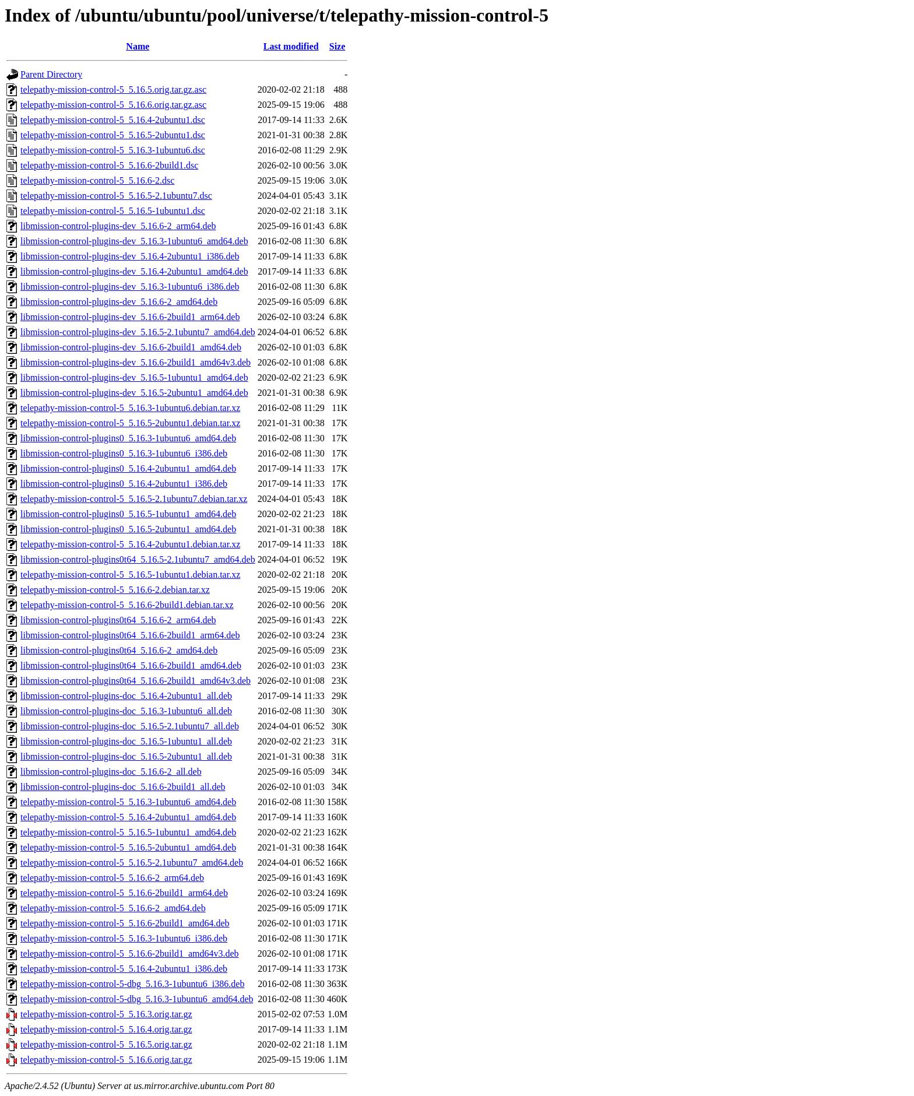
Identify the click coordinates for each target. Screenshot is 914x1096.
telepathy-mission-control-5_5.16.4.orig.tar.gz (106, 1029)
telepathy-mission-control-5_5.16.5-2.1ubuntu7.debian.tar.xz (133, 499)
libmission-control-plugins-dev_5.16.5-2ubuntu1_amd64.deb (134, 393)
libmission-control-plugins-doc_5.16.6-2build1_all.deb (123, 787)
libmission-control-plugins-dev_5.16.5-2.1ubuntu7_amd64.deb (137, 332)
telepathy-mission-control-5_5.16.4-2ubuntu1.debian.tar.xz (130, 544)
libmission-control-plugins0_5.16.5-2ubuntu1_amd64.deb (128, 529)
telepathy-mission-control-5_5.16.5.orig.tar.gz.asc (113, 89)
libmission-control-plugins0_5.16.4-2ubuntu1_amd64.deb (128, 468)
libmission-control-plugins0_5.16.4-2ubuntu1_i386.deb (123, 484)
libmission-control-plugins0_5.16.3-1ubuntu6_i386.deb (123, 453)
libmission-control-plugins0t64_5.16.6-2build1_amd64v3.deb (135, 681)
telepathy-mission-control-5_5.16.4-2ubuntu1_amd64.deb (128, 817)
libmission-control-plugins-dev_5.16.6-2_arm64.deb (118, 226)
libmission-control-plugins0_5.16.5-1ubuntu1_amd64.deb (128, 514)
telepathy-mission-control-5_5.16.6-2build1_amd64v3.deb (129, 953)
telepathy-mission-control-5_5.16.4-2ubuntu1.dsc (112, 120)
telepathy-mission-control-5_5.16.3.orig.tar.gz (106, 1014)
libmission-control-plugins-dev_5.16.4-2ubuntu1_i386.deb (130, 256)
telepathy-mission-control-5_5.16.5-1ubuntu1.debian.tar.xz (130, 574)
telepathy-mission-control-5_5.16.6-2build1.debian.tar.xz (127, 605)
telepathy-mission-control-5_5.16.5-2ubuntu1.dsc (112, 135)
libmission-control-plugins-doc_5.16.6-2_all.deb (111, 772)
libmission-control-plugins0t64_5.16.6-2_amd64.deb (118, 650)
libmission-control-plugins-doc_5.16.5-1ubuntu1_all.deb (126, 741)
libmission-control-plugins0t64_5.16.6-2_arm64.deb (118, 620)
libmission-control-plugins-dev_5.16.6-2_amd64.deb (118, 302)
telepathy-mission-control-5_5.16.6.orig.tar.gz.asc (113, 105)
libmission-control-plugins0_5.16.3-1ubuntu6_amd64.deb (128, 438)
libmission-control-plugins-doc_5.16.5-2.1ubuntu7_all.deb (129, 726)
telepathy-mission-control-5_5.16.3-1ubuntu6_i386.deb (123, 938)
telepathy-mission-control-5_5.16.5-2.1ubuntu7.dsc (116, 196)
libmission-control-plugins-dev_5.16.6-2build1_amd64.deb (130, 347)
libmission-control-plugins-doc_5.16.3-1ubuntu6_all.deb (126, 711)
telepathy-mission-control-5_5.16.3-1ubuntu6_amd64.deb (128, 802)
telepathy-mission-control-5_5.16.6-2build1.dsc (109, 165)
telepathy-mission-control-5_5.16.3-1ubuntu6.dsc (112, 150)
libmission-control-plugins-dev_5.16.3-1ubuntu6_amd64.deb (134, 241)
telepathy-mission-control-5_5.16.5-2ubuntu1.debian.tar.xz (130, 423)
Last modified (291, 46)
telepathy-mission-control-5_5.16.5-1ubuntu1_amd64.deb (128, 832)
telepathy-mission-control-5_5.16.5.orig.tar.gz (106, 1044)
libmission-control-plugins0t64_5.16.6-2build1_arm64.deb (130, 635)
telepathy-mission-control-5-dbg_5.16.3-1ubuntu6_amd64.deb (136, 999)
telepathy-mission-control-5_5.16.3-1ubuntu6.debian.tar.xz (130, 408)
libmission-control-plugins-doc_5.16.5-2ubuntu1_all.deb (126, 756)
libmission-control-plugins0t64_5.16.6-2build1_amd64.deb (130, 665)
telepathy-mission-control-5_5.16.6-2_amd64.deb (113, 908)
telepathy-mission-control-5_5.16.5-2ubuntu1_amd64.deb (128, 847)
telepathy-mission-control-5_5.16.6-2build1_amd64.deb (125, 923)
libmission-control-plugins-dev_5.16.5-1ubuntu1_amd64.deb (134, 377)
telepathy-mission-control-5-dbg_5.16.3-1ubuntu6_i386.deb (132, 984)
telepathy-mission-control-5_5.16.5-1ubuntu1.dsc (112, 211)
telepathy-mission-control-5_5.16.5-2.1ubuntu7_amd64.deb (131, 862)
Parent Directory (51, 74)
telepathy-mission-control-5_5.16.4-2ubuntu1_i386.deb (123, 969)
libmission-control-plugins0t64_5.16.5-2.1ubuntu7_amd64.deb (137, 559)
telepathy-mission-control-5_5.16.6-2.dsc (97, 180)
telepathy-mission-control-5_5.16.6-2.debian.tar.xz (115, 590)
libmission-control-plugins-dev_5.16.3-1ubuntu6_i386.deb (130, 286)
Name (137, 46)
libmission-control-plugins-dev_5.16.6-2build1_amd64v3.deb (135, 362)
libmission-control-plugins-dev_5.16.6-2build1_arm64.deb (130, 317)
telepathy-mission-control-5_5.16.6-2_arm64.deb (112, 878)
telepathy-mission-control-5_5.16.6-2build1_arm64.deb (124, 893)
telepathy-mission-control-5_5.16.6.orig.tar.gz (106, 1060)
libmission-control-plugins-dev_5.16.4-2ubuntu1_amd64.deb (134, 271)
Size (337, 46)
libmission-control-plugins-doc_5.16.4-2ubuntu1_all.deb (126, 696)
